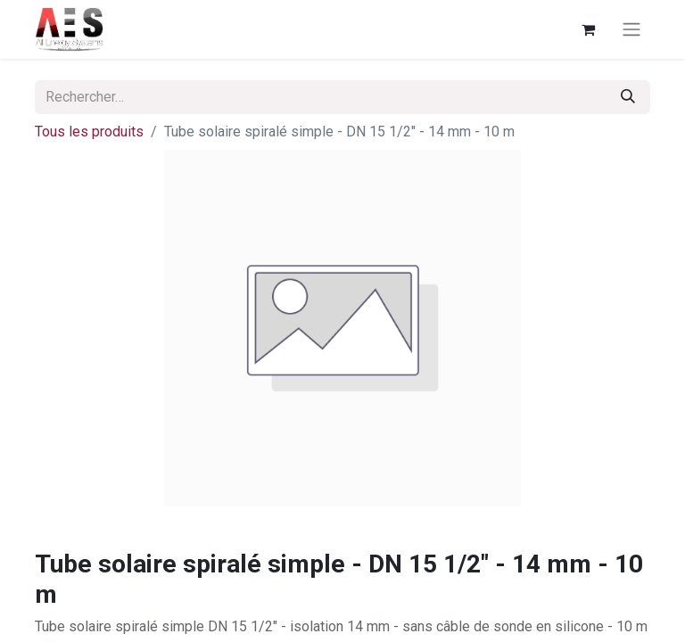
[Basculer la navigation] (631, 30)
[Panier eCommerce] (588, 29)
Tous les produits (89, 131)
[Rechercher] (628, 97)
